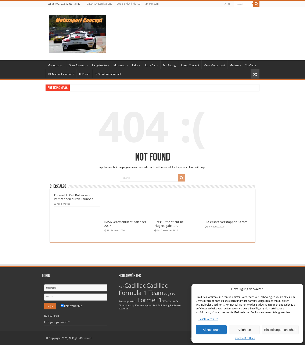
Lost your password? (57, 322)
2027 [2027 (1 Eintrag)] (121, 287)
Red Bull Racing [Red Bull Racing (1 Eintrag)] (161, 305)
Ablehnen (244, 329)
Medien (234, 65)
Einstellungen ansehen (280, 329)
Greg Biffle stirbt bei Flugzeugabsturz (169, 224)
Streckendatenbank (108, 74)
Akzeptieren (211, 329)
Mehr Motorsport (214, 65)
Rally (135, 65)
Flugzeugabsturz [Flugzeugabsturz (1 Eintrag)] (128, 301)
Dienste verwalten (208, 319)
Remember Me (71, 306)
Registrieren (51, 315)
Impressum (152, 3)
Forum (84, 74)
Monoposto (55, 65)
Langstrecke (99, 65)
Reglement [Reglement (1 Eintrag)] (176, 305)
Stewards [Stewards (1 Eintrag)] (123, 308)
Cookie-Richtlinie (245, 338)
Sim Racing (169, 65)
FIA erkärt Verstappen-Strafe (226, 222)
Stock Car (150, 65)
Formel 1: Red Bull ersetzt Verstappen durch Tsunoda (73, 197)
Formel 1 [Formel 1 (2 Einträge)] (149, 300)
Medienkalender (60, 74)
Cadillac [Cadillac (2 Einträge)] (135, 285)
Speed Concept (189, 65)
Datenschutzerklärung (99, 3)
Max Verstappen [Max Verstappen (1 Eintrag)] (143, 305)
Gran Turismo (77, 65)
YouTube (250, 65)
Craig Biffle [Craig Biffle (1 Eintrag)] (169, 294)
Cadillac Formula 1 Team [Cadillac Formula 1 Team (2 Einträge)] (143, 289)
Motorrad (119, 65)
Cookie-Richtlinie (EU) (128, 3)
